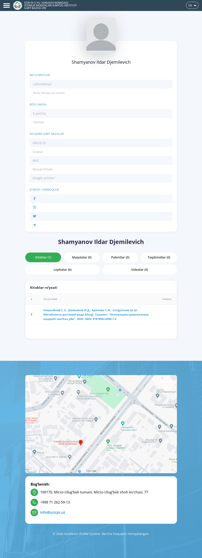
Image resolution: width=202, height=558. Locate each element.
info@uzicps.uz (52, 512)
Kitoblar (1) (43, 257)
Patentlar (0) (120, 257)
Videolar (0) (139, 269)
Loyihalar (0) (62, 269)
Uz (192, 5)
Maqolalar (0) (81, 257)
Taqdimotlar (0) (159, 257)
